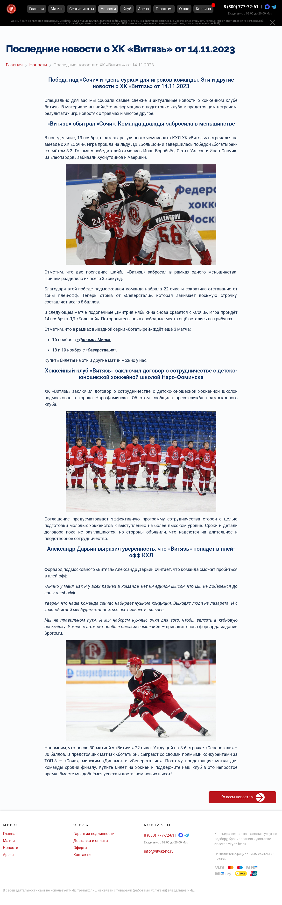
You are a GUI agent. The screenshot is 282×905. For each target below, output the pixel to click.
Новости (10, 847)
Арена (8, 854)
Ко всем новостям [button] (242, 797)
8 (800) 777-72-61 (241, 7)
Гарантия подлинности (93, 833)
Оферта (80, 847)
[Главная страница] (11, 9)
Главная (10, 833)
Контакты (82, 854)
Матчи (9, 840)
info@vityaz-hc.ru (159, 851)
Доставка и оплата (90, 840)
